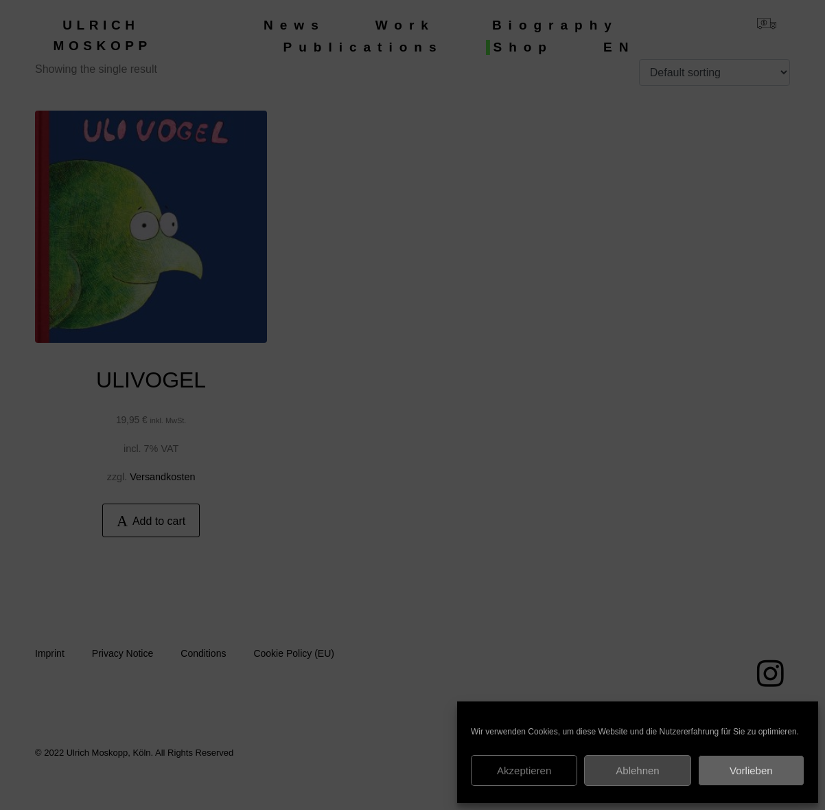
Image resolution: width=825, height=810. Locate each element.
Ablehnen (637, 770)
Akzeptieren (524, 770)
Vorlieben (751, 770)
